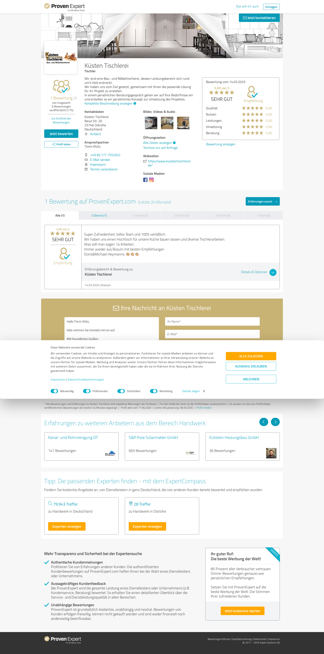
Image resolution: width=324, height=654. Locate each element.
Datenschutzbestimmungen (86, 635)
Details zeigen (191, 646)
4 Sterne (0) (140, 215)
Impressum (58, 635)
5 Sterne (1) (99, 215)
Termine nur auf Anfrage (160, 147)
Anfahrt (95, 134)
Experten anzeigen (66, 526)
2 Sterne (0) (222, 215)
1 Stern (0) (263, 215)
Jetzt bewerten (61, 133)
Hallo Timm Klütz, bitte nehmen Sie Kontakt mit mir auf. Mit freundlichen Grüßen (111, 353)
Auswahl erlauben (251, 621)
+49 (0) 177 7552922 (105, 155)
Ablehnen (251, 634)
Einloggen (271, 7)
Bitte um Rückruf (183, 346)
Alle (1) (59, 215)
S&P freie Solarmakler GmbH (153, 437)
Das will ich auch (247, 6)
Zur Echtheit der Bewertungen (61, 120)
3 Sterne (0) (181, 215)
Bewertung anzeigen (220, 144)
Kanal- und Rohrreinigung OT (73, 437)
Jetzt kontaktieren (259, 17)
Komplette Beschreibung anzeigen (110, 103)
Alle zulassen (251, 611)
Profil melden (204, 408)
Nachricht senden (187, 374)
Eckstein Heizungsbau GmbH (234, 437)
